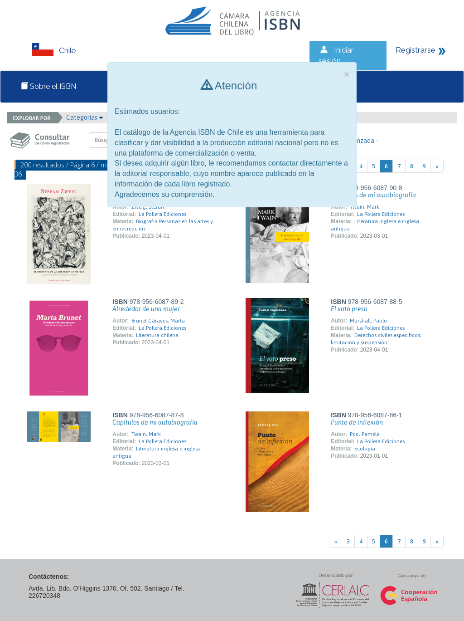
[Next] (437, 166)
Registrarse (415, 49)
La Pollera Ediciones (162, 214)
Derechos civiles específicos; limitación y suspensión (376, 339)
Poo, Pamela (365, 434)
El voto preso (349, 309)
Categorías (84, 117)
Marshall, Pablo (368, 321)
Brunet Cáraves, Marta (158, 321)
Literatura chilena (157, 335)
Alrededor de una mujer (146, 309)
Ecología (364, 448)
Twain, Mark (364, 207)
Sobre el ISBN (48, 86)
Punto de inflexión (357, 422)
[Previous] (335, 541)
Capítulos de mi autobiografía (373, 195)
